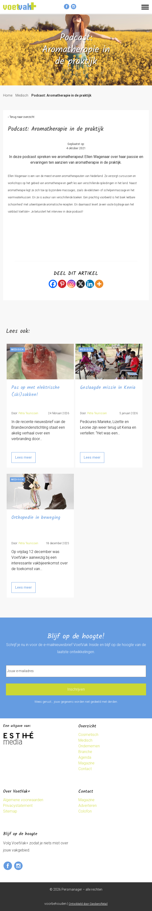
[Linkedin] (90, 284)
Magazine (86, 763)
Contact (85, 769)
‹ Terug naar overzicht (21, 117)
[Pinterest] (62, 284)
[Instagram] (71, 284)
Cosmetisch (88, 734)
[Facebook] (53, 284)
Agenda (84, 757)
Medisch (21, 95)
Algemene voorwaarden (23, 800)
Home (7, 95)
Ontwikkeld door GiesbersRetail (88, 904)
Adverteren (87, 805)
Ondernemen (89, 746)
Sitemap (10, 811)
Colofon (85, 811)
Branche (85, 751)
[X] (80, 284)
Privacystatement (18, 805)
